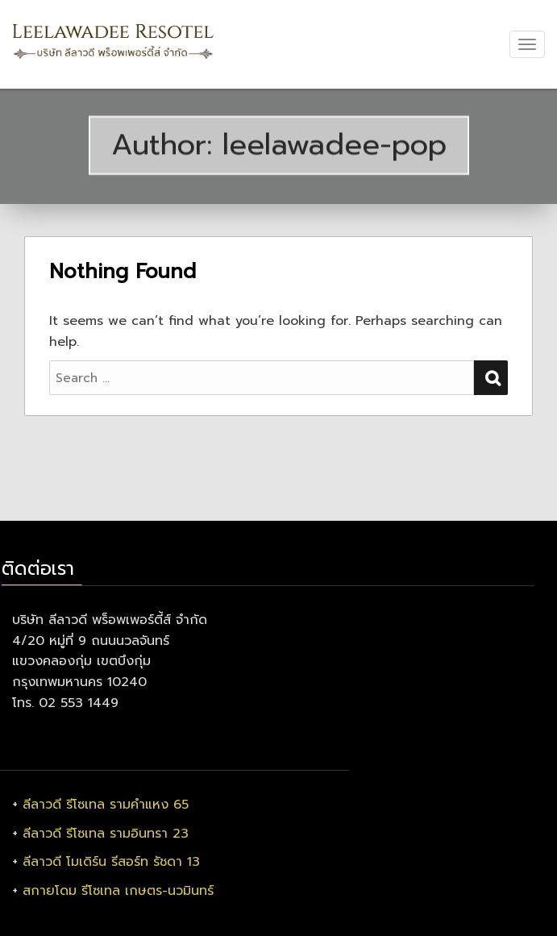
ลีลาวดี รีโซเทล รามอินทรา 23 (106, 833)
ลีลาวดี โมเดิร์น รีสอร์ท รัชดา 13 (111, 862)
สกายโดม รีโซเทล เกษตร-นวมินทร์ (118, 891)
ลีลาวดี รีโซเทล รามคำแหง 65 (106, 804)
